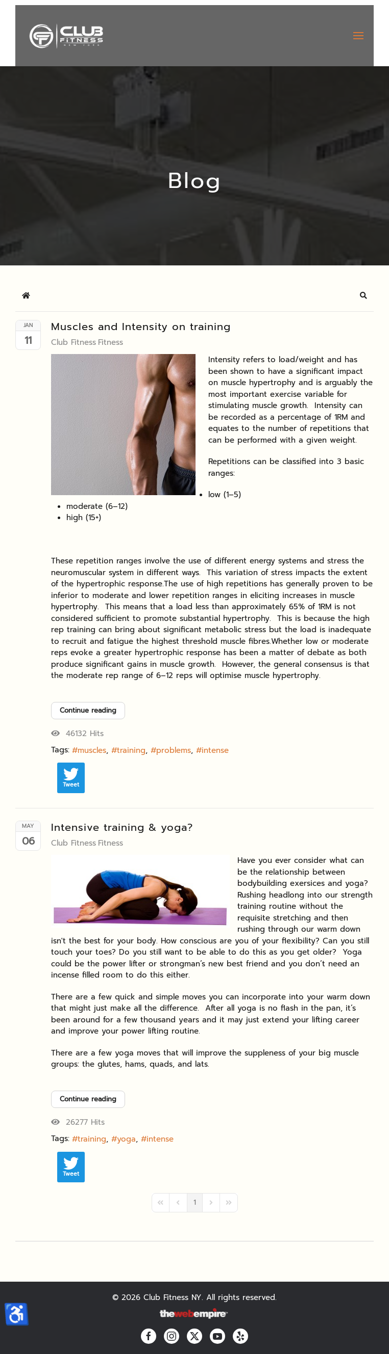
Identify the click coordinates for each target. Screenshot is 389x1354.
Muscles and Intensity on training (141, 326)
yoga (126, 1139)
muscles (92, 750)
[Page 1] (195, 1202)
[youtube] (217, 1336)
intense (215, 750)
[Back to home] (65, 35)
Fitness (110, 342)
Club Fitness (73, 342)
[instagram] (171, 1336)
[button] (358, 35)
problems (173, 750)
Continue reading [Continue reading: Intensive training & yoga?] (88, 1099)
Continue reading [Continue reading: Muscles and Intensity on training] (88, 710)
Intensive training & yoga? (122, 827)
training (131, 750)
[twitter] (194, 1336)
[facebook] (148, 1336)
